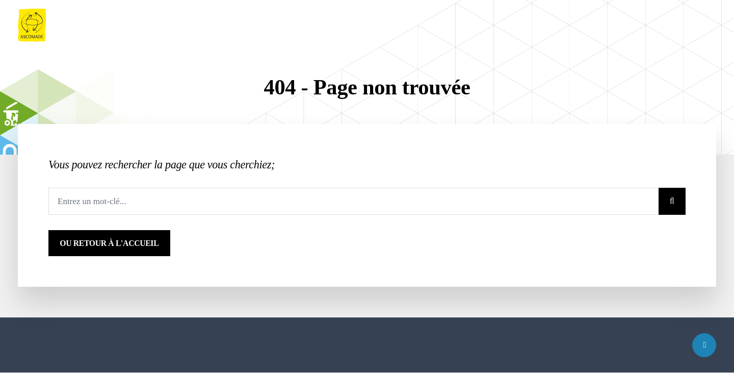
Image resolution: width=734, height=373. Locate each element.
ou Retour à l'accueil (109, 243)
